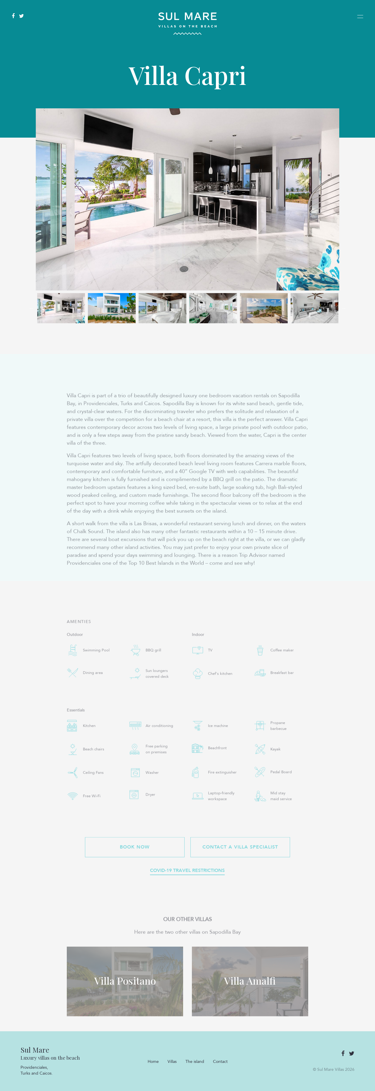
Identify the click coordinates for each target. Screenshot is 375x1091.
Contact (220, 1061)
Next (344, 308)
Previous (31, 308)
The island (194, 1061)
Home (153, 1061)
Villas (172, 1061)
